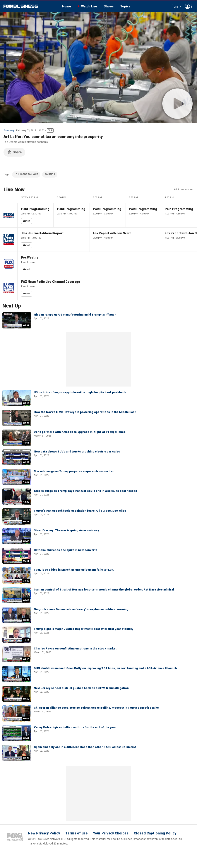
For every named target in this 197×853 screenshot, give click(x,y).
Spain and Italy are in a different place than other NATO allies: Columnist (85, 747)
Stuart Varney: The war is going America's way (66, 530)
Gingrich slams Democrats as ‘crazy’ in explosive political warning (81, 609)
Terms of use (76, 833)
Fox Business (20, 6)
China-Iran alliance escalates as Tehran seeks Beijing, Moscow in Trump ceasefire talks (96, 707)
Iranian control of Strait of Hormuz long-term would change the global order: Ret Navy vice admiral (104, 589)
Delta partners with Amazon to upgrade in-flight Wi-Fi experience (79, 431)
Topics (125, 6)
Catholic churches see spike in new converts (65, 550)
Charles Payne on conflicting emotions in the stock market (75, 648)
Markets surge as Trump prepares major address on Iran (74, 471)
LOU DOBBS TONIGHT (26, 174)
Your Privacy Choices (110, 833)
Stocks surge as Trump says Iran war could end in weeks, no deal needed (85, 490)
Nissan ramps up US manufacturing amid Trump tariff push (75, 314)
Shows (109, 6)
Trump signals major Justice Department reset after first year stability (83, 628)
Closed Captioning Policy (155, 833)
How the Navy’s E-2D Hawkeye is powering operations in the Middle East (85, 412)
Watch (26, 220)
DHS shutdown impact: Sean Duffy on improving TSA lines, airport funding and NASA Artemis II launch (105, 668)
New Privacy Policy (44, 833)
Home (66, 6)
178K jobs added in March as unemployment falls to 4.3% (74, 569)
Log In (177, 6)
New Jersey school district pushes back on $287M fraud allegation (81, 688)
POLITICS (50, 174)
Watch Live (89, 6)
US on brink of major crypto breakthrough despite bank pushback (80, 392)
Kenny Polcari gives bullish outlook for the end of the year (75, 727)
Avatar (187, 6)
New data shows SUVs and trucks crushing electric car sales (77, 451)
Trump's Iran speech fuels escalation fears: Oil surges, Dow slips (80, 510)
